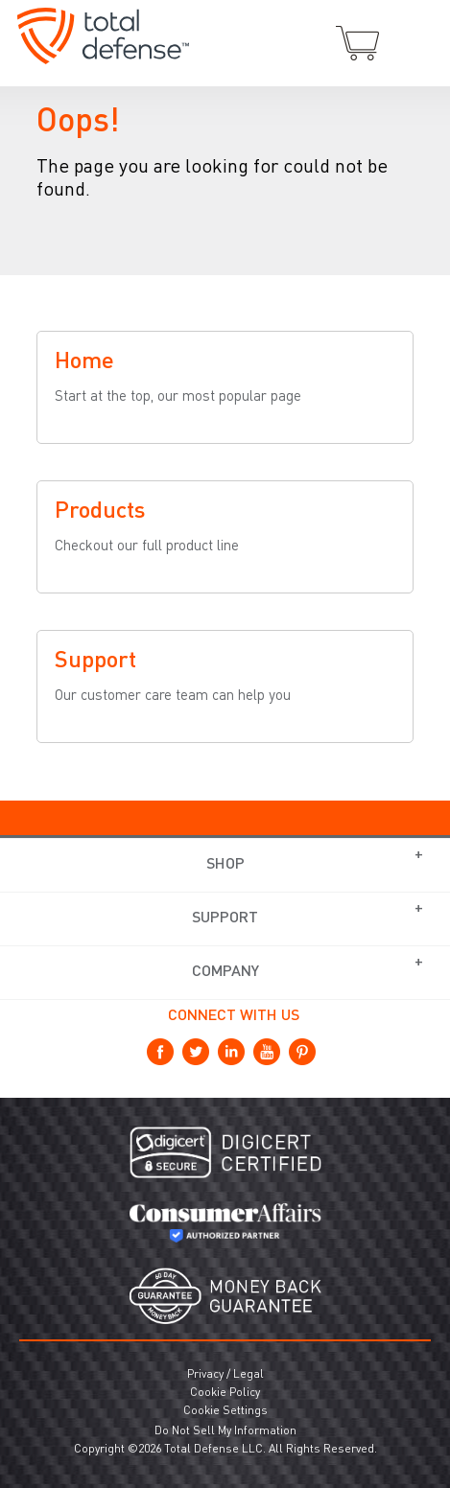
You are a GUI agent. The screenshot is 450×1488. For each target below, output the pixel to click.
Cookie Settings (225, 1411)
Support (225, 918)
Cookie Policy (225, 1393)
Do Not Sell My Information (225, 1431)
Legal (248, 1375)
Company (225, 972)
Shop (225, 864)
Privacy (205, 1375)
